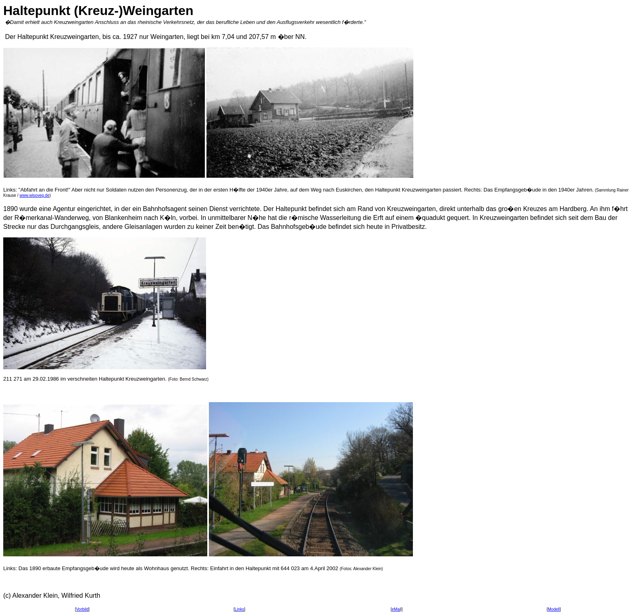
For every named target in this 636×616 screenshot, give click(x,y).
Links (239, 609)
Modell (554, 609)
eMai (396, 609)
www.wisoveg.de (34, 195)
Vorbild (82, 609)
